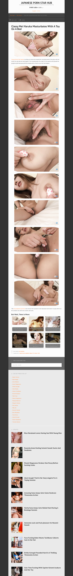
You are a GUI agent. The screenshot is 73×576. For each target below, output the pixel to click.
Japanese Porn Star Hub (36, 2)
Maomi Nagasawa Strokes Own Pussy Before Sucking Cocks (41, 464)
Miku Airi (14, 407)
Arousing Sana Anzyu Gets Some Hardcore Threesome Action (40, 494)
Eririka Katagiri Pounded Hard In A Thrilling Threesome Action (40, 554)
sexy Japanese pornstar (19, 308)
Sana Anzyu (15, 415)
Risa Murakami (16, 412)
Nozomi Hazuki (16, 410)
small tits (31, 353)
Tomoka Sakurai (16, 422)
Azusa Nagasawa (16, 384)
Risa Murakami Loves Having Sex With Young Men (43, 433)
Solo (36, 353)
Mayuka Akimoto (16, 400)
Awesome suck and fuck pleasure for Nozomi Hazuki (41, 524)
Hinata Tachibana (16, 391)
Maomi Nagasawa (16, 398)
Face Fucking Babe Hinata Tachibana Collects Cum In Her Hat (41, 539)
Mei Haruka (21, 351)
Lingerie (27, 353)
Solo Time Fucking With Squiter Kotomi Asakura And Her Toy (42, 569)
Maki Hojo (14, 396)
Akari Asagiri (15, 379)
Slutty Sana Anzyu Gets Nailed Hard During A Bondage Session (41, 509)
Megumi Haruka (16, 403)
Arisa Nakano (15, 382)
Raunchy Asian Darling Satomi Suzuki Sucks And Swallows (42, 449)
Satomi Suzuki (15, 417)
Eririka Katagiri (15, 386)
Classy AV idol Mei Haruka (17, 59)
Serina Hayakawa (16, 419)
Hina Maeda (15, 389)
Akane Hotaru (15, 377)
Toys (38, 353)
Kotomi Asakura (16, 393)
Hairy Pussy (22, 353)
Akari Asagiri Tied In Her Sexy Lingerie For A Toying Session (40, 479)
